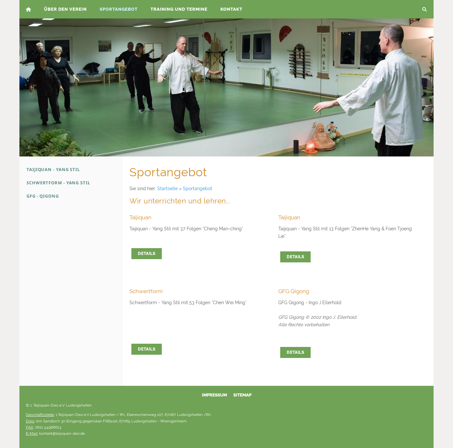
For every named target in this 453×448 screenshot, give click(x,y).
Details (146, 253)
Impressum (214, 395)
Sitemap (242, 395)
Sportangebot (197, 188)
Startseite (167, 188)
